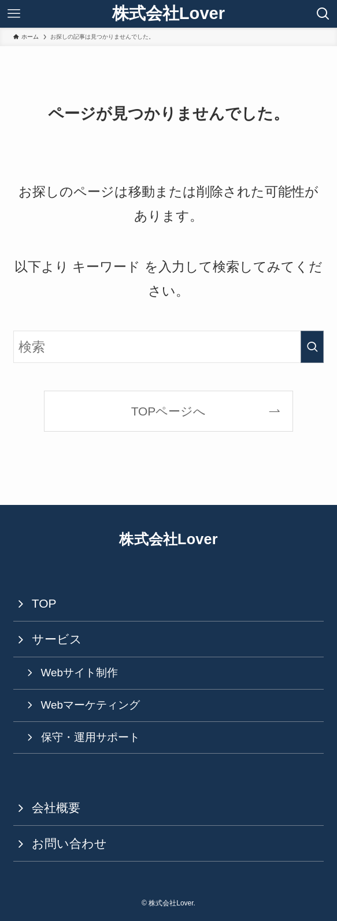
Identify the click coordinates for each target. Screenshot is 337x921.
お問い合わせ (69, 843)
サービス (57, 639)
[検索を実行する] (312, 347)
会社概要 (56, 807)
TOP (44, 603)
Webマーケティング (90, 705)
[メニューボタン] (14, 14)
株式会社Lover (168, 13)
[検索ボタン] (323, 14)
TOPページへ (168, 411)
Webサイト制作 (79, 673)
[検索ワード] (168, 347)
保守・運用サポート (90, 737)
